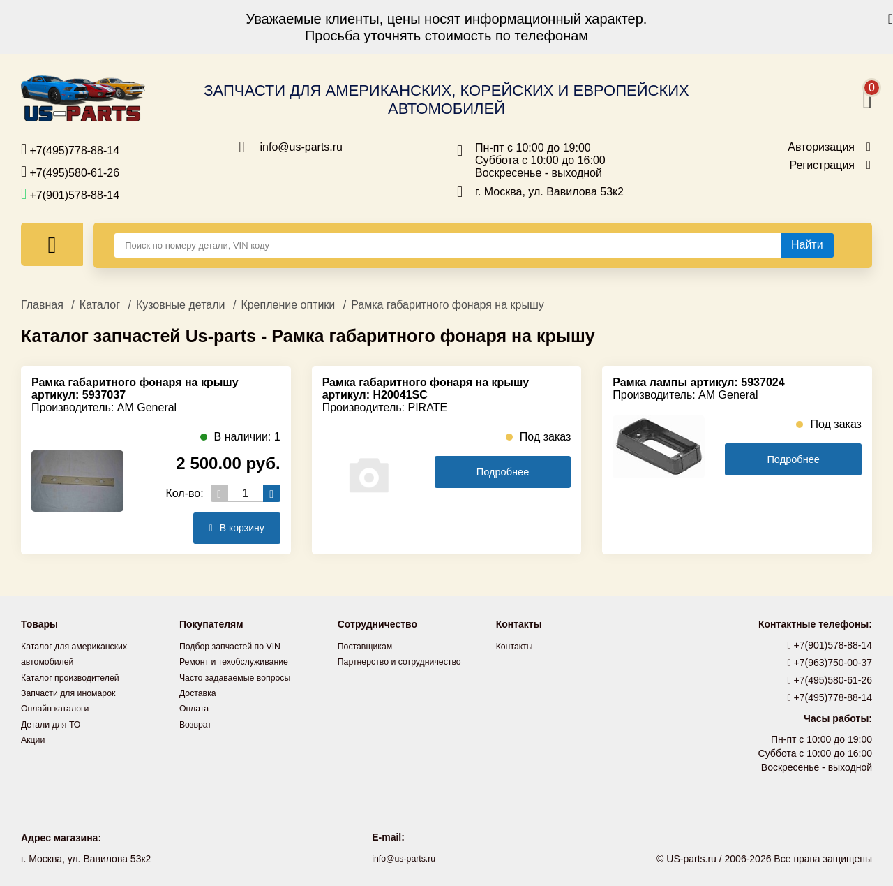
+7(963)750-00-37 (830, 662)
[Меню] (52, 244)
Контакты (517, 645)
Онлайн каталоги (59, 707)
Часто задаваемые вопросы (242, 676)
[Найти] (807, 245)
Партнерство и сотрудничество (408, 661)
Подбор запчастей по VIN (236, 645)
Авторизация (821, 147)
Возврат (197, 722)
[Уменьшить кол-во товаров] (219, 493)
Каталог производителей (77, 676)
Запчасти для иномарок (74, 691)
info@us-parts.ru (301, 147)
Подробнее (503, 472)
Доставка (200, 691)
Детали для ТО (55, 722)
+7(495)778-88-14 (70, 149)
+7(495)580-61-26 (70, 171)
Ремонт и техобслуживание (241, 661)
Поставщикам (369, 645)
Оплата (196, 707)
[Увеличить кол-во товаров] (271, 493)
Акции (34, 738)
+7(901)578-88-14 (70, 194)
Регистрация (822, 165)
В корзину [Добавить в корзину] (232, 527)
